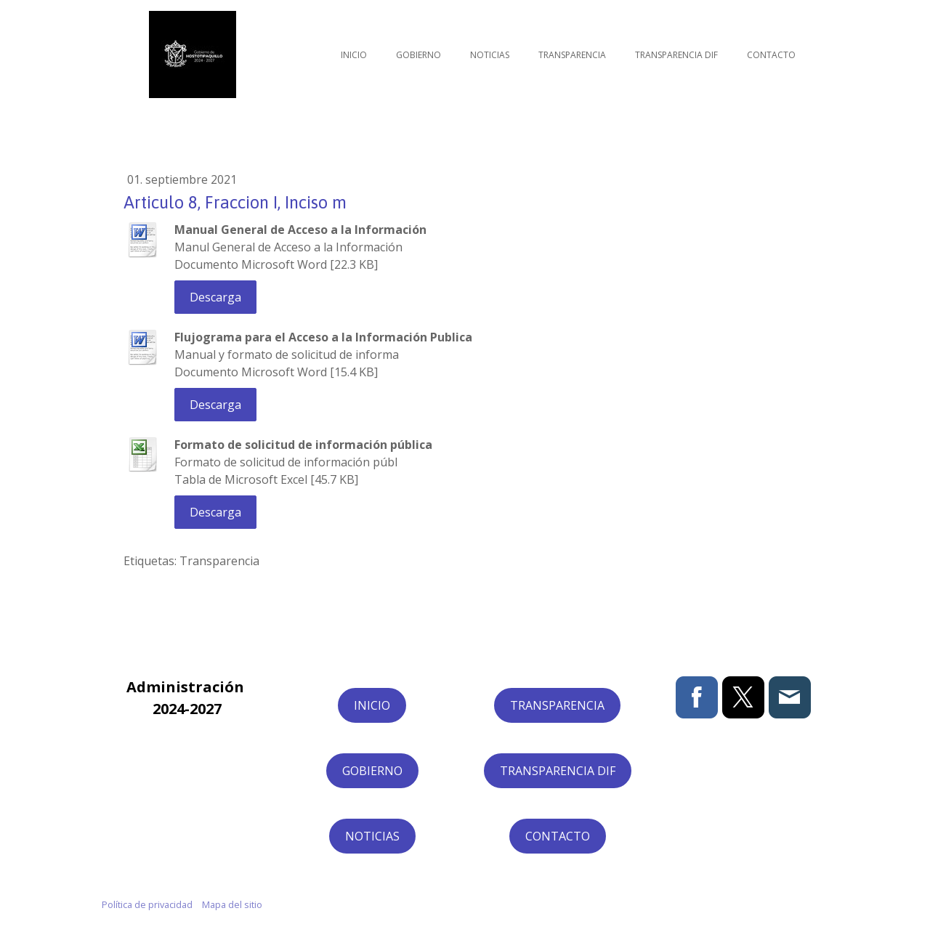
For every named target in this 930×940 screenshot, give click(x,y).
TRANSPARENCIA (557, 705)
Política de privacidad (147, 904)
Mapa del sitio (232, 904)
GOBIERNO (372, 771)
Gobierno (418, 55)
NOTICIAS (372, 836)
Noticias (489, 55)
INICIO (372, 705)
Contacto (771, 55)
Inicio (354, 55)
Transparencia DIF (676, 55)
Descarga (215, 297)
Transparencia (572, 55)
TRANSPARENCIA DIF (557, 771)
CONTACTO (557, 836)
